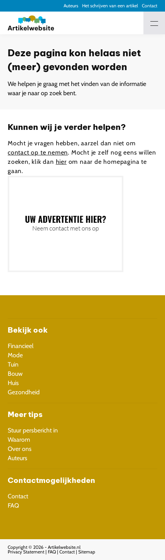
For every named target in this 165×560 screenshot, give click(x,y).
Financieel (21, 346)
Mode (15, 355)
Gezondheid (24, 392)
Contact (149, 5)
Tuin (13, 364)
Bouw (15, 373)
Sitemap (86, 552)
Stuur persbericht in (33, 430)
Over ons (20, 448)
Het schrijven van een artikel (110, 5)
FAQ (13, 505)
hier (61, 161)
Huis (13, 383)
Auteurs (71, 5)
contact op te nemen (38, 152)
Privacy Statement (26, 552)
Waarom (19, 439)
